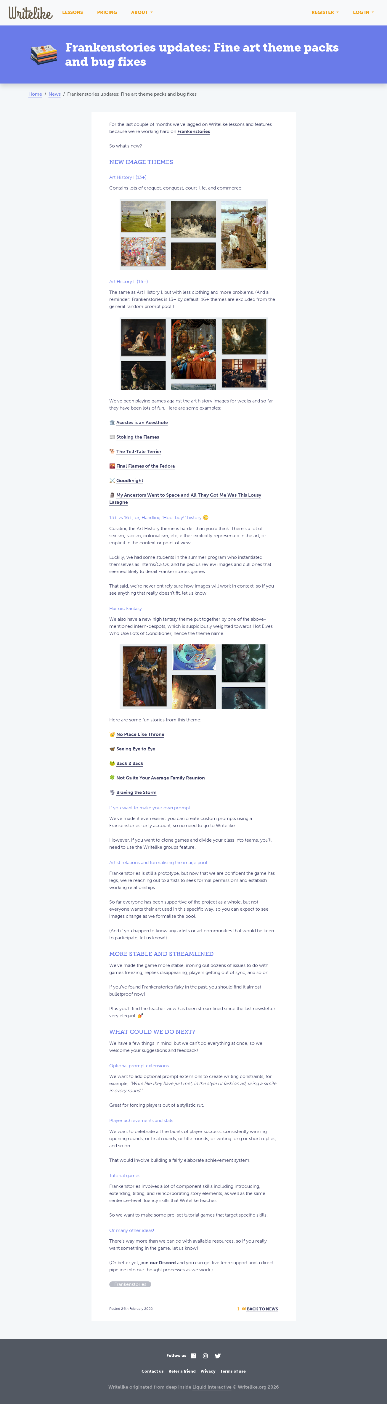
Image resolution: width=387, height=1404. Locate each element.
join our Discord (158, 1262)
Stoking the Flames (137, 437)
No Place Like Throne (140, 734)
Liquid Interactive (212, 1387)
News (55, 94)
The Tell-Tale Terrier (138, 451)
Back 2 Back (129, 763)
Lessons (72, 12)
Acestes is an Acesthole (142, 422)
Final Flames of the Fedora (145, 466)
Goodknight (129, 480)
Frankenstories (193, 131)
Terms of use (233, 1371)
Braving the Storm (136, 792)
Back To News (257, 1309)
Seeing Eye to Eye (135, 749)
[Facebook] (193, 1356)
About (140, 12)
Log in (361, 12)
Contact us (153, 1371)
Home (35, 94)
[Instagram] (205, 1356)
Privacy (208, 1371)
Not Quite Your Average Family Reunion (160, 778)
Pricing (107, 12)
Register (323, 12)
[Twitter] (218, 1356)
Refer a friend (182, 1371)
